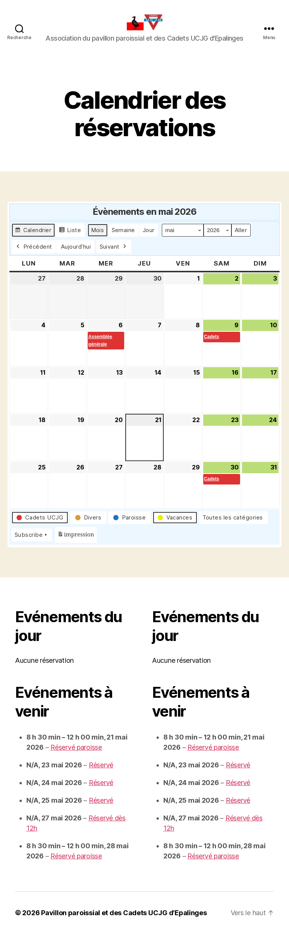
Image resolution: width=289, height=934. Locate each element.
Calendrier (33, 231)
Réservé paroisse (76, 747)
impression (75, 536)
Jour (149, 230)
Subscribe (32, 534)
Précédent (33, 247)
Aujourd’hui (76, 246)
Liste (70, 231)
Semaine (123, 230)
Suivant (114, 247)
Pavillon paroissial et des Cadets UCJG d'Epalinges (124, 913)
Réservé (101, 765)
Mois (97, 230)
